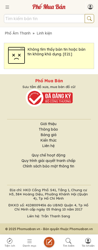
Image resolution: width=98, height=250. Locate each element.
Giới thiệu (48, 123)
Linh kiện (44, 33)
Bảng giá (48, 134)
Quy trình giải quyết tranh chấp (48, 160)
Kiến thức (48, 140)
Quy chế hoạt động (48, 155)
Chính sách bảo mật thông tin (48, 166)
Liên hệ (48, 145)
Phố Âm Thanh (18, 33)
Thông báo (48, 129)
